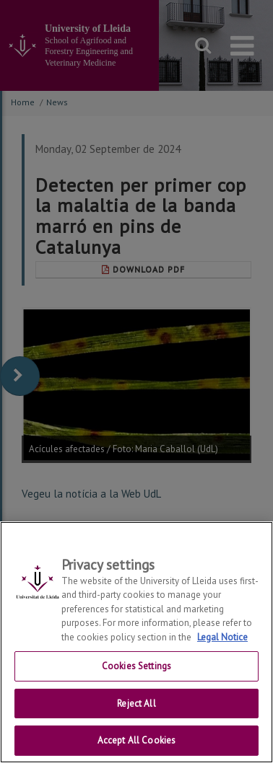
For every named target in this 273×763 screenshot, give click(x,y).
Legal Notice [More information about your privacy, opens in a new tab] (222, 637)
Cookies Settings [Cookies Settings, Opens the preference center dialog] (136, 666)
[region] (136, 642)
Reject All (136, 703)
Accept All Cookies (137, 740)
